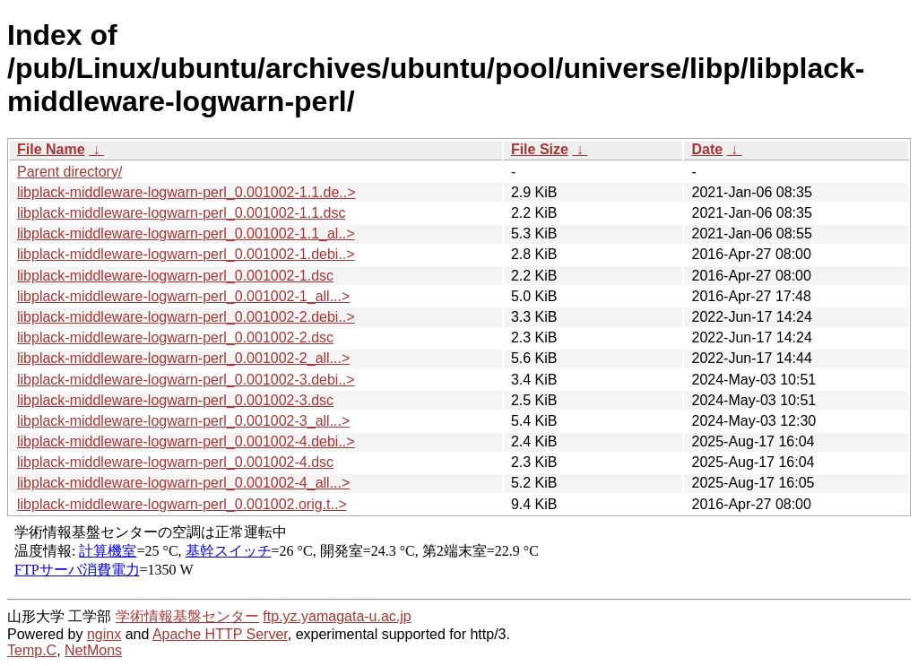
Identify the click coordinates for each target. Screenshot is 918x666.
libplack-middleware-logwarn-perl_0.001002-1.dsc (175, 275)
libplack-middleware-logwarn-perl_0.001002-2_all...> (183, 358)
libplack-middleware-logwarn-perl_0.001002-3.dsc (175, 400)
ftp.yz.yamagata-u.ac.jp (337, 616)
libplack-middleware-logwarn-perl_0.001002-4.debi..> (186, 441)
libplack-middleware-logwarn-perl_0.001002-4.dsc (175, 462)
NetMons (93, 650)
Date (707, 149)
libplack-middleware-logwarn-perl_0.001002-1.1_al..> (186, 233)
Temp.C (31, 650)
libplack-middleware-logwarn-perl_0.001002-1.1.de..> (186, 192)
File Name (51, 149)
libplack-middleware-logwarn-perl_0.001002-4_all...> (183, 482)
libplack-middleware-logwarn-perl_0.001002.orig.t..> (182, 504)
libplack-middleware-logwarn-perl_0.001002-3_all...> (183, 420)
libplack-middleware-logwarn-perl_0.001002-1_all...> (183, 296)
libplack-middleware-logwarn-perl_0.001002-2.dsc (175, 337)
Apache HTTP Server (220, 634)
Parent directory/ (69, 171)
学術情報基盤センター (187, 616)
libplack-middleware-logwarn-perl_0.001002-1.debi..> (186, 254)
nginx (104, 634)
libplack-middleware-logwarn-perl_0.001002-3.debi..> (186, 379)
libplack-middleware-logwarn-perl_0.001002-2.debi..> (186, 316)
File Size (539, 149)
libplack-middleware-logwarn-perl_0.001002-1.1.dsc (181, 213)
